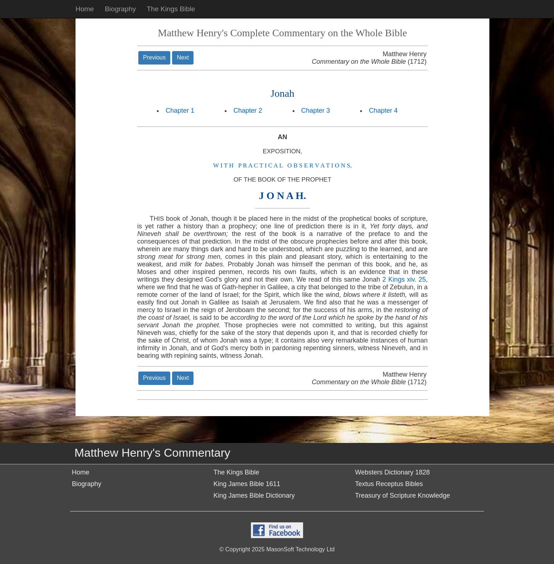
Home (85, 9)
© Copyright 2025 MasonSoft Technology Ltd (276, 549)
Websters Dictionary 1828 (392, 472)
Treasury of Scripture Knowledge (402, 495)
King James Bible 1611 (246, 484)
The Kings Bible (171, 9)
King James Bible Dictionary (254, 495)
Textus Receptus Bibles (389, 484)
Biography (120, 9)
